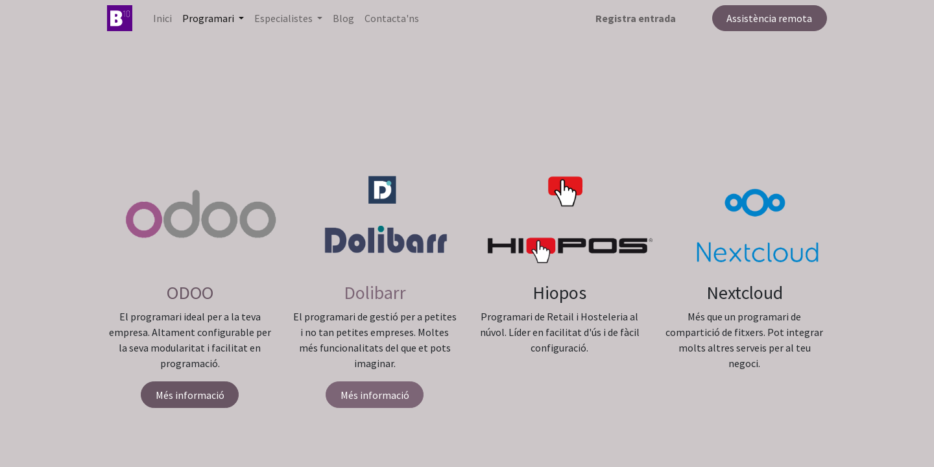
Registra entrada (635, 18)
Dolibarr (375, 292)
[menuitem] (162, 18)
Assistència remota (769, 18)
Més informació (190, 395)
